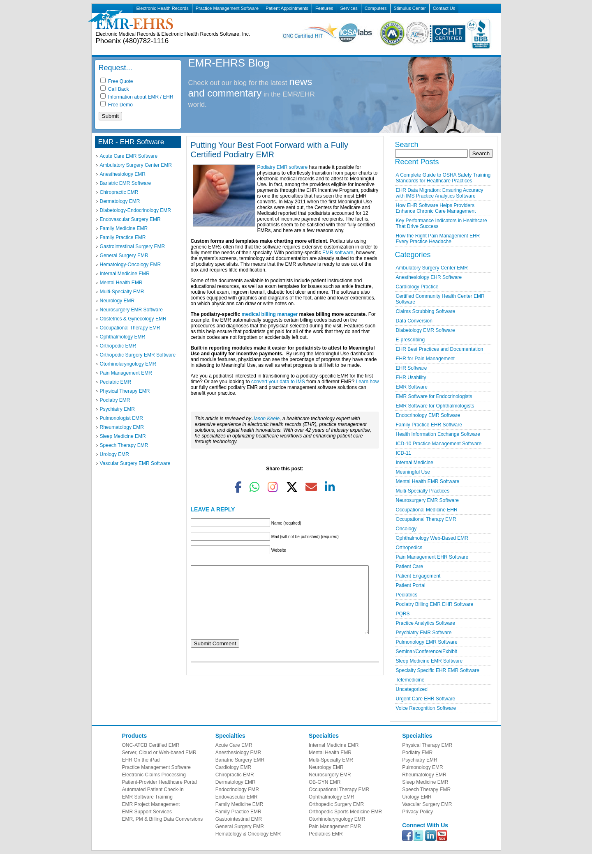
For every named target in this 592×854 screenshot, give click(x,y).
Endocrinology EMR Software (428, 415)
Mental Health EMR (121, 282)
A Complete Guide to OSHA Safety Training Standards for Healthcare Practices (443, 178)
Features (324, 8)
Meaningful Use (413, 472)
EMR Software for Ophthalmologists (435, 406)
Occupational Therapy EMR (130, 328)
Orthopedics (409, 547)
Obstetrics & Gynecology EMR (133, 319)
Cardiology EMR (233, 767)
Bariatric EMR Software (125, 183)
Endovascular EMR (236, 797)
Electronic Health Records (162, 8)
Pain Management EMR (126, 373)
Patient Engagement (418, 576)
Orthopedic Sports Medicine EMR (345, 812)
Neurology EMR (117, 301)
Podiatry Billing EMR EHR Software (435, 604)
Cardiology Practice (417, 287)
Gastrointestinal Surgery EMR (132, 246)
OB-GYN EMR (324, 782)
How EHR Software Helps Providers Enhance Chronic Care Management (436, 208)
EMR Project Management (151, 804)
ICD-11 (404, 453)
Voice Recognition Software (426, 708)
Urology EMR (114, 454)
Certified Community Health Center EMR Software (440, 299)
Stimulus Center (410, 8)
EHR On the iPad (141, 760)
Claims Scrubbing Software (426, 311)
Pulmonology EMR (422, 767)
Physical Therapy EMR (125, 391)
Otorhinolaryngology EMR (128, 364)
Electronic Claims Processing (154, 775)
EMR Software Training (147, 797)
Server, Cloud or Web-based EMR (159, 752)
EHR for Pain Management (425, 358)
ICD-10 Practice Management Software (439, 444)
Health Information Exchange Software (438, 434)
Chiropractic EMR (119, 192)
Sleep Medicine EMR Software (429, 661)
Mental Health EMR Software (428, 481)
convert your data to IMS (278, 381)
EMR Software (412, 387)
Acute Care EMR (233, 745)
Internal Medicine (414, 462)
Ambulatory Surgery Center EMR (136, 165)
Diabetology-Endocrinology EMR (135, 210)
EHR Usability (411, 377)
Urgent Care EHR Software (426, 699)
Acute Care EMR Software (129, 156)
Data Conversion (414, 321)
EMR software (337, 253)
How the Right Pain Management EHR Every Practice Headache (438, 238)
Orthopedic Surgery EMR (336, 804)
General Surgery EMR (124, 255)
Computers (376, 8)
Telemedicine (410, 680)
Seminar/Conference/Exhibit (426, 651)
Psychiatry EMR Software (424, 632)
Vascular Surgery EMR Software (135, 463)
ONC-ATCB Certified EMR (151, 745)
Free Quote (116, 81)
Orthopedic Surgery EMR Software (138, 355)
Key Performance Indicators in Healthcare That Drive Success (441, 223)
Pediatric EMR (116, 382)
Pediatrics (407, 595)
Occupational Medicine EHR (427, 510)
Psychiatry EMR (117, 409)
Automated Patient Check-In (153, 789)
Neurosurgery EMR (330, 775)
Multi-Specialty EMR (122, 292)
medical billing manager (270, 314)
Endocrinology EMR (237, 789)
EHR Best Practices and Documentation (439, 349)
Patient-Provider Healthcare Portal (159, 782)
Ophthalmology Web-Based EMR (432, 538)
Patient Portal (411, 585)
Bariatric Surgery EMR (239, 760)
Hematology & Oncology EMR (248, 834)
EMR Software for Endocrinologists (434, 396)
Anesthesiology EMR (123, 174)
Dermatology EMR (120, 201)
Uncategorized (412, 689)
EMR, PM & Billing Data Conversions (162, 819)
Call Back (114, 89)
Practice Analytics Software (426, 623)
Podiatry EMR (115, 400)
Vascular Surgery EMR (427, 804)
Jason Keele (266, 418)
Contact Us (444, 8)
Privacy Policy (417, 812)
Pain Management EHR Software (432, 557)
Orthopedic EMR (118, 346)
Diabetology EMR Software (425, 330)
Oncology (406, 529)
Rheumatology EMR (122, 427)
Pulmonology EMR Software (427, 642)
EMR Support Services (147, 812)
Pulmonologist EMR (121, 418)
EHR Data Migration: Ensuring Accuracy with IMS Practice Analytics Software (439, 193)
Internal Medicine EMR (125, 273)
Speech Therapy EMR (124, 445)
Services (349, 8)
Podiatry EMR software (282, 167)
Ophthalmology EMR (123, 337)
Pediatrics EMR (326, 834)
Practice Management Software (227, 8)
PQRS (403, 614)
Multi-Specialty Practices (423, 491)
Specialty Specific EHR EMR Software (437, 670)
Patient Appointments (287, 8)
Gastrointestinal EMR (238, 819)
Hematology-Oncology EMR (130, 264)
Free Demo (116, 105)
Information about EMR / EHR (136, 97)
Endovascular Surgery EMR (130, 219)
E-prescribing (410, 340)
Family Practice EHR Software (429, 425)
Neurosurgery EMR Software (131, 310)
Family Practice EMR (123, 237)
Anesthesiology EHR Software (429, 277)
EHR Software (411, 368)
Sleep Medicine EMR (123, 436)
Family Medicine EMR (124, 228)
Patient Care (409, 566)
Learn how (367, 381)
